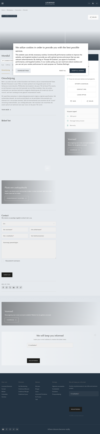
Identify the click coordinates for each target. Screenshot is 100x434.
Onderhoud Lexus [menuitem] (23, 394)
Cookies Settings (23, 70)
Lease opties (81, 95)
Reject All (62, 70)
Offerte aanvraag (81, 84)
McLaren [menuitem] (37, 386)
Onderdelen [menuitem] (5, 394)
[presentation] (16, 267)
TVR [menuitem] (36, 399)
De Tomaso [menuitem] (38, 397)
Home (3, 10)
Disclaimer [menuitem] (55, 391)
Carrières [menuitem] (4, 397)
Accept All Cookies (78, 70)
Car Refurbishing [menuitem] (22, 386)
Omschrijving (6, 70)
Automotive (18, 10)
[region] (50, 59)
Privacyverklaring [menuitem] (56, 394)
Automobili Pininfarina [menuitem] (41, 394)
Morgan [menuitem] (37, 389)
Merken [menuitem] (3, 391)
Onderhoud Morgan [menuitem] (23, 391)
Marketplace (10, 10)
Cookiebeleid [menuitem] (55, 389)
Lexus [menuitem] (36, 391)
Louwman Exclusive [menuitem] (7, 386)
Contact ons (81, 89)
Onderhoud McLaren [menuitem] (23, 389)
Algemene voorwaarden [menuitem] (58, 386)
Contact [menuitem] (4, 389)
